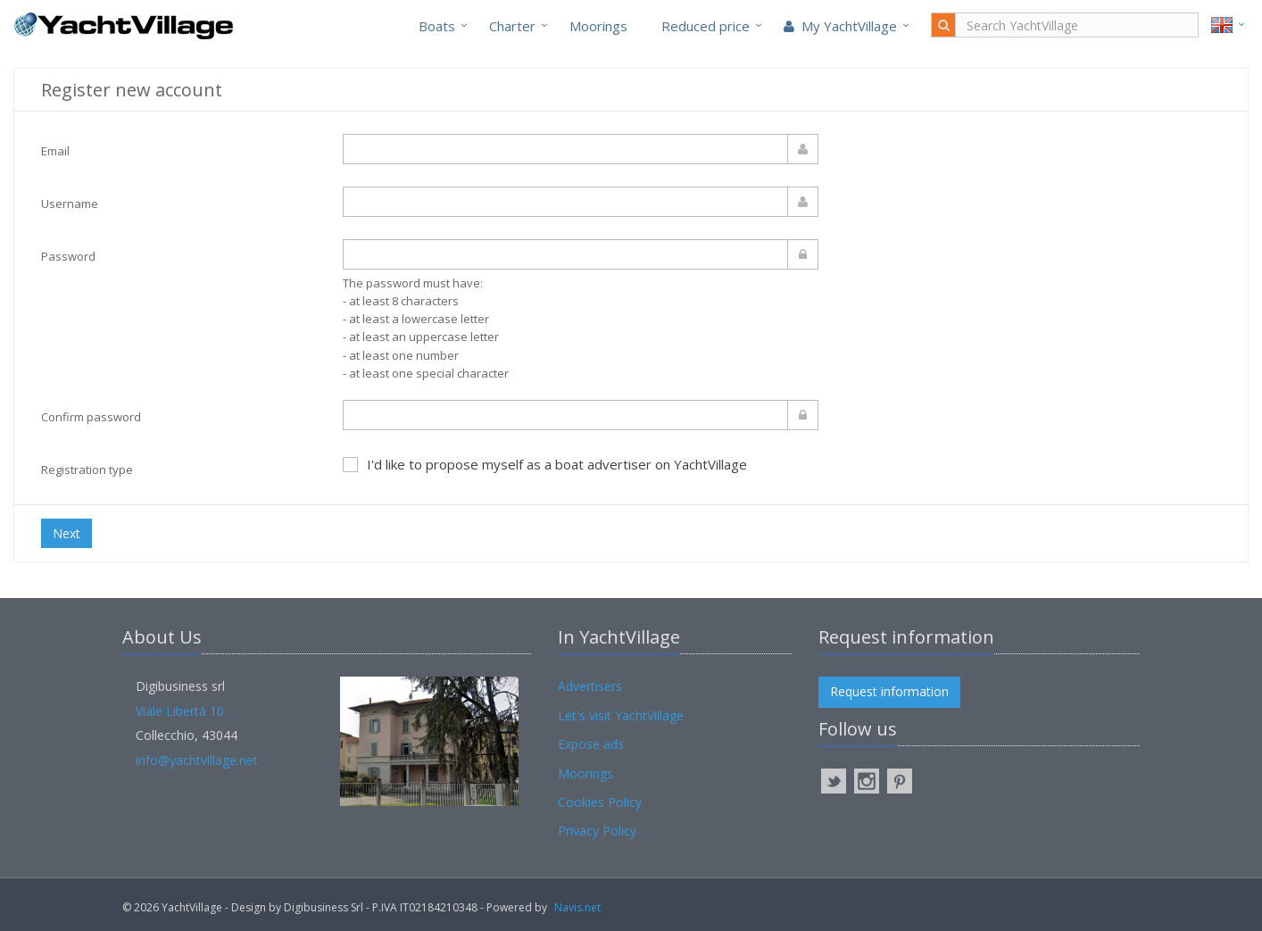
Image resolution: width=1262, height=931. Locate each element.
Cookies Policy (600, 802)
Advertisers (590, 685)
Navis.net (577, 907)
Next (66, 533)
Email (55, 151)
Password (68, 256)
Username (69, 203)
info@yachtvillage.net (197, 760)
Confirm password (91, 417)
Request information (889, 691)
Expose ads (591, 744)
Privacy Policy (597, 830)
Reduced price (705, 26)
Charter (512, 26)
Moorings (598, 26)
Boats (437, 26)
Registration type (87, 469)
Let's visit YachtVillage (621, 715)
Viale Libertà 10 (180, 710)
